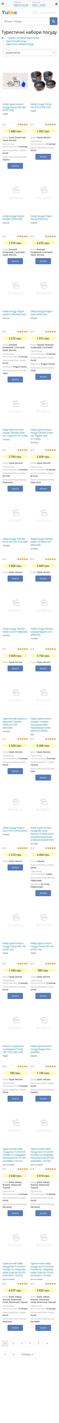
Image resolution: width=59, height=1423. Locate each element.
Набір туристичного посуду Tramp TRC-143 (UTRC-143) (14, 946)
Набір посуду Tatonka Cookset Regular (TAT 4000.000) (42, 631)
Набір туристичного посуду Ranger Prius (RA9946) (41, 1049)
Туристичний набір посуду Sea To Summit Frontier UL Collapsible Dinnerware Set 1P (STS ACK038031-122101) (14, 1154)
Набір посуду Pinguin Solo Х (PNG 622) (41, 313)
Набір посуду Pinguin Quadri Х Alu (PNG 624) (14, 313)
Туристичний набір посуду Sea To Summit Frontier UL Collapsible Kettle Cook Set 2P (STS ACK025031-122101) (14, 1269)
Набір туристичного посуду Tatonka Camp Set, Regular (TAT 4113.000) (42, 434)
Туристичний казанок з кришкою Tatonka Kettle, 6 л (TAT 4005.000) (15, 723)
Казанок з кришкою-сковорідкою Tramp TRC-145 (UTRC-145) (13, 1049)
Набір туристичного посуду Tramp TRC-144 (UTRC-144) (42, 946)
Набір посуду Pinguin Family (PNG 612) (41, 218)
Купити (15, 166)
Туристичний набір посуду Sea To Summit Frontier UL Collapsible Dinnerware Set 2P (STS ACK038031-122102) (42, 1154)
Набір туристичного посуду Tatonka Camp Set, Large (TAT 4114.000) (15, 432)
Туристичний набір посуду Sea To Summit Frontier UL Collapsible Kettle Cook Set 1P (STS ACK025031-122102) (42, 1269)
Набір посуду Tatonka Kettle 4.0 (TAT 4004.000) (15, 630)
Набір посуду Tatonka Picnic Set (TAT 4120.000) (15, 540)
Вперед (27, 1354)
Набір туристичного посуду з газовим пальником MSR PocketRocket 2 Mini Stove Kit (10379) (41, 724)
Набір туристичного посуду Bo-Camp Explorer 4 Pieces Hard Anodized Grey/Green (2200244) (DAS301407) (42, 833)
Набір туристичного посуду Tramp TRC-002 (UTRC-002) (14, 107)
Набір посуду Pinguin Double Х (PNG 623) (13, 218)
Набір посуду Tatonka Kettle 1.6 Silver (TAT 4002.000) (42, 541)
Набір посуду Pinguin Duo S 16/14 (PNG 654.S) (15, 829)
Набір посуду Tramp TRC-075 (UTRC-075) (41, 106)
